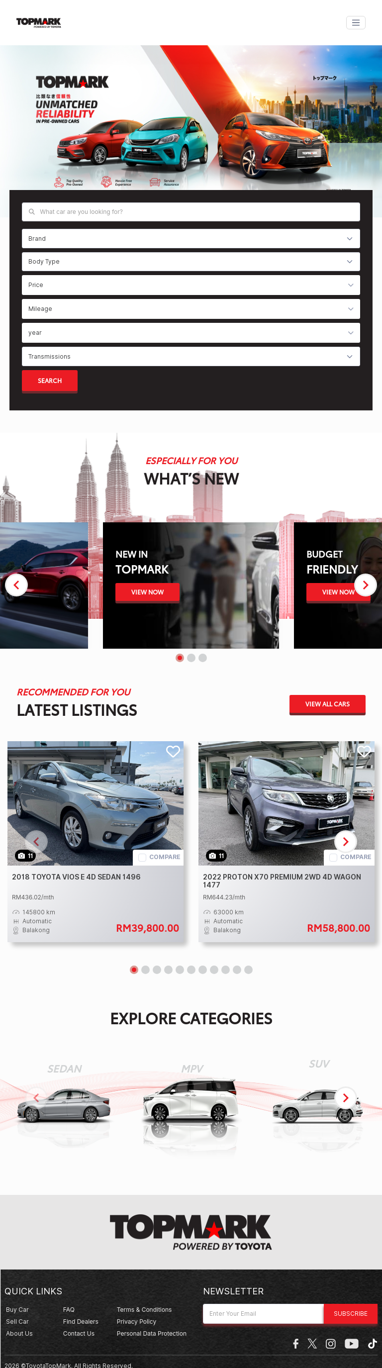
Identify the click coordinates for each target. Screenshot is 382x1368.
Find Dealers (80, 1321)
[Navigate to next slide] (365, 585)
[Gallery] (191, 134)
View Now (147, 591)
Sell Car (17, 1321)
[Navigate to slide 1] (180, 658)
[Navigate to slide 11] (248, 970)
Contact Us (79, 1333)
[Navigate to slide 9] (225, 970)
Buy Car (17, 1309)
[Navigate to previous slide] (16, 585)
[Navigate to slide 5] (180, 970)
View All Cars (327, 703)
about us (19, 1333)
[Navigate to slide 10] (237, 970)
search (50, 380)
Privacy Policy (136, 1321)
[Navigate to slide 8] (214, 970)
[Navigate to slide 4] (168, 970)
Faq (69, 1309)
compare (165, 857)
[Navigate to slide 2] (191, 658)
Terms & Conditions (144, 1309)
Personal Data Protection (152, 1333)
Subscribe (351, 1313)
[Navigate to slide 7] (202, 970)
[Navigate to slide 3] (202, 658)
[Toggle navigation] (356, 22)
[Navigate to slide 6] (191, 970)
